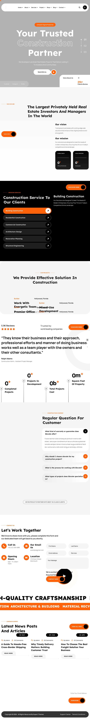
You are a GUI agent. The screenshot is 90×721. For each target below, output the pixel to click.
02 (85, 45)
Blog (54, 7)
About (26, 7)
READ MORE (8, 653)
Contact (61, 7)
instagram (15, 84)
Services (33, 7)
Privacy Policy (52, 690)
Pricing (31, 686)
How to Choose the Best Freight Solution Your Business (74, 647)
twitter (23, 84)
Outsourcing (52, 686)
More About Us (71, 78)
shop (48, 7)
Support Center (65, 714)
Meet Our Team (34, 690)
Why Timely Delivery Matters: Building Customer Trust (42, 647)
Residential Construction (15, 218)
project (41, 7)
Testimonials (52, 682)
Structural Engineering (15, 246)
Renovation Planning (14, 239)
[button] (87, 339)
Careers (50, 698)
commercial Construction (16, 225)
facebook (6, 84)
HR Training (51, 694)
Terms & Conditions (78, 714)
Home (19, 7)
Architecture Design (14, 232)
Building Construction (14, 211)
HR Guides (32, 698)
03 (85, 52)
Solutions (32, 682)
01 (85, 39)
